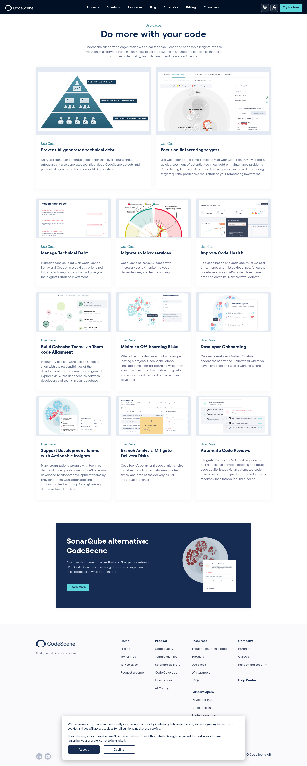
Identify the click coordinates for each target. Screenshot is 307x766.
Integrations (163, 680)
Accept (84, 749)
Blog (153, 7)
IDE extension (201, 708)
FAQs (195, 680)
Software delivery (167, 665)
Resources (135, 7)
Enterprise (171, 7)
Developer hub (202, 700)
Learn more (78, 587)
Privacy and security (252, 665)
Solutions (113, 7)
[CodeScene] (19, 8)
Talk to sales (129, 665)
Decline (119, 749)
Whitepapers (201, 673)
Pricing (191, 7)
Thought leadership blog (209, 649)
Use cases (199, 665)
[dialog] (153, 738)
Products (93, 7)
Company (245, 641)
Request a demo (132, 673)
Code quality (164, 649)
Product (161, 641)
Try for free (128, 657)
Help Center (247, 680)
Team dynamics (166, 657)
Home (124, 641)
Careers (243, 657)
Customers (211, 7)
